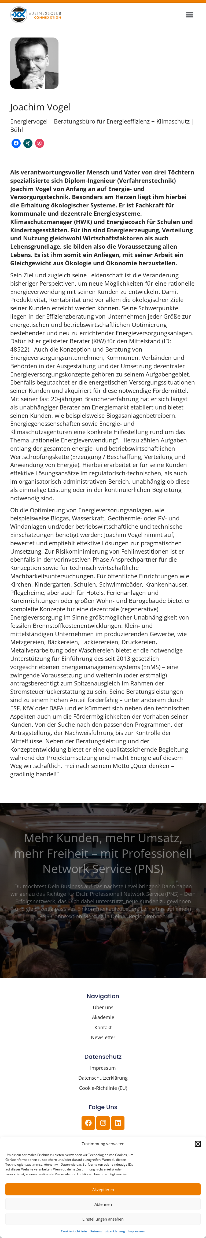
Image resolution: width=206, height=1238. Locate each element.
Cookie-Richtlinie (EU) (103, 1088)
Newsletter (103, 1037)
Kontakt (103, 1027)
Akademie (103, 1017)
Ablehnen (103, 1204)
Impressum (136, 1231)
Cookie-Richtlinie (74, 1231)
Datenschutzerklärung (107, 1231)
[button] (198, 1144)
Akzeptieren (103, 1189)
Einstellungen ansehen (103, 1219)
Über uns (103, 1007)
